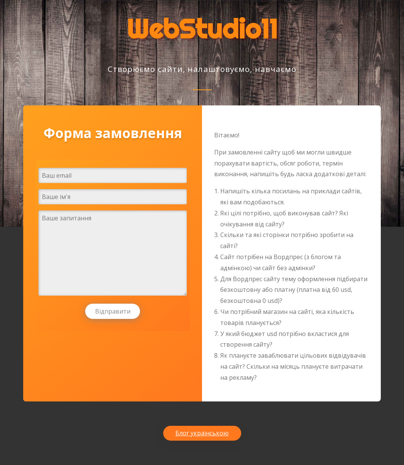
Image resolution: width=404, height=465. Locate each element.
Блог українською (202, 433)
